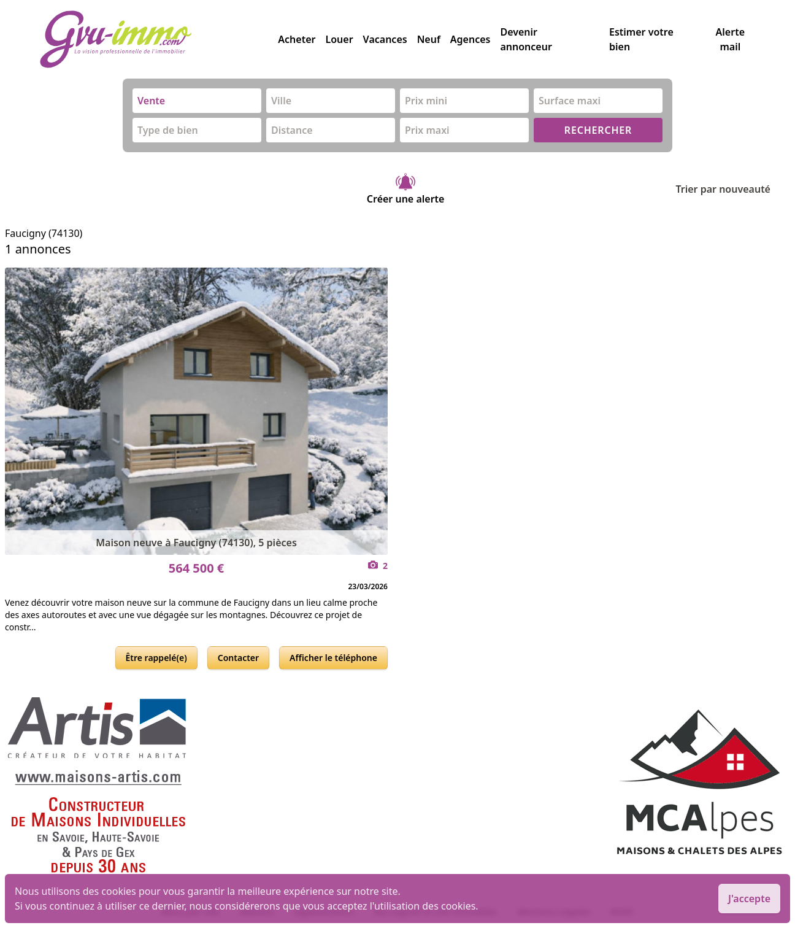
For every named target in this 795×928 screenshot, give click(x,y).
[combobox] (196, 100)
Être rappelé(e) (156, 657)
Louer (339, 39)
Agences (470, 39)
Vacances (385, 39)
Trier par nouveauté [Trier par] (732, 189)
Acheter (296, 39)
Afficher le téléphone (333, 657)
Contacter (238, 657)
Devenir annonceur (525, 39)
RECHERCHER (598, 130)
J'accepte (749, 898)
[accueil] (158, 39)
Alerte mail (730, 39)
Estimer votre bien (641, 39)
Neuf (428, 39)
